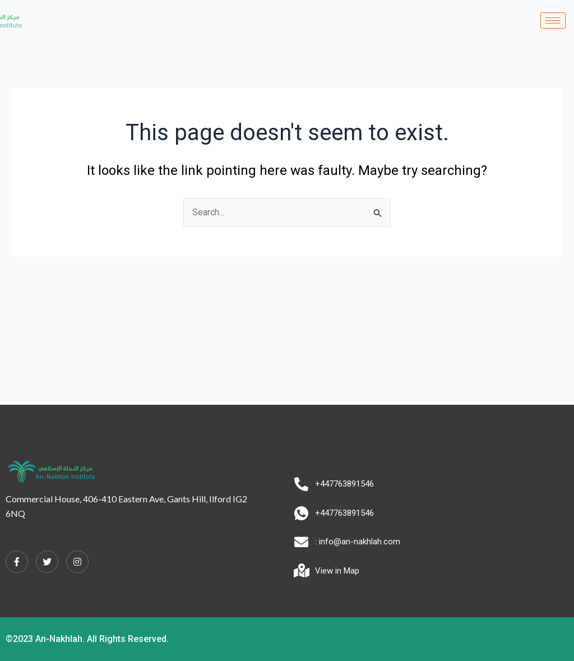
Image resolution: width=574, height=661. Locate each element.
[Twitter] (47, 562)
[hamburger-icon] (553, 20)
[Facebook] (17, 562)
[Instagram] (77, 562)
